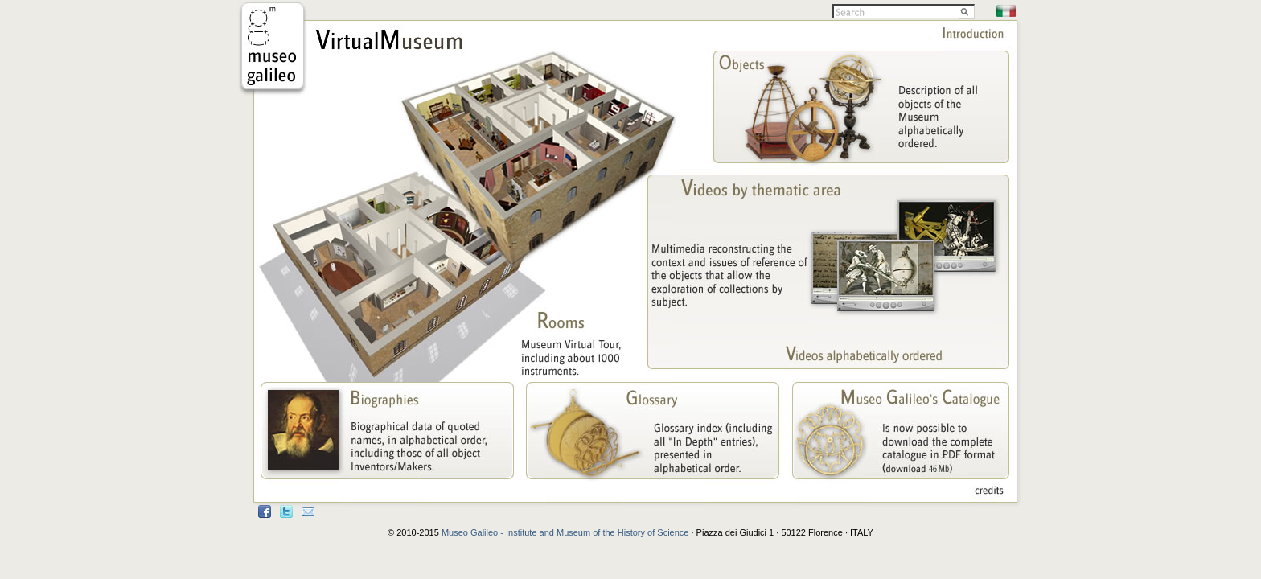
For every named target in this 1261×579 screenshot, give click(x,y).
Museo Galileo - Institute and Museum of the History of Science (565, 532)
